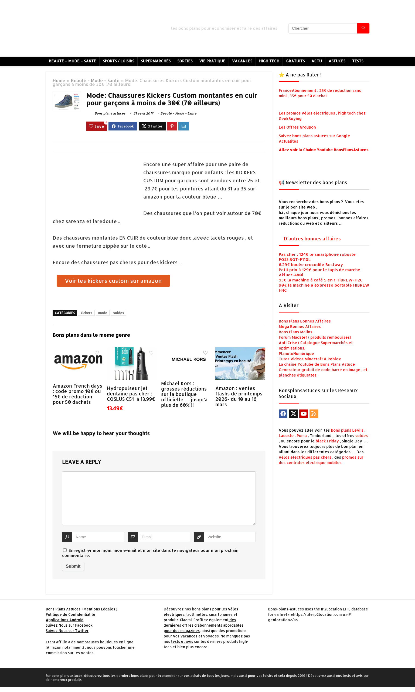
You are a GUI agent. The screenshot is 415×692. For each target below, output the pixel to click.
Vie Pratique (212, 61)
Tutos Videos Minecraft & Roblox (310, 359)
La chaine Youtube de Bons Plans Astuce (317, 364)
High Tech (269, 61)
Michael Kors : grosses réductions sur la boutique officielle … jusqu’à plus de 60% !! (184, 394)
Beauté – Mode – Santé (72, 61)
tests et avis (182, 641)
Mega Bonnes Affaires (300, 326)
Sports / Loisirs (118, 61)
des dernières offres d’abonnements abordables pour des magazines (203, 625)
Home (59, 80)
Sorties (184, 61)
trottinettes (196, 614)
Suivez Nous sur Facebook (69, 625)
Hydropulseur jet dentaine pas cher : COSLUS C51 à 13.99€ (131, 393)
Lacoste (286, 435)
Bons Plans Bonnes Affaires (305, 321)
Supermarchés (156, 61)
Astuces (337, 61)
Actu (316, 61)
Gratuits (295, 61)
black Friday (327, 441)
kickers (86, 313)
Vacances (242, 61)
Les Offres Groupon (298, 127)
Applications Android (65, 619)
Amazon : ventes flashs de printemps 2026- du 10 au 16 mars (239, 396)
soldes (118, 313)
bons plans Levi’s (347, 430)
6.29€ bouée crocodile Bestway (311, 264)
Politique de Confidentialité (71, 614)
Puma (302, 435)
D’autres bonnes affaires (312, 238)
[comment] (159, 498)
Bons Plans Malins (295, 332)
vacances (189, 636)
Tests (357, 61)
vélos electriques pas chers (305, 457)
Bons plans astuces (105, 113)
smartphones (221, 614)
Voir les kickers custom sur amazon (113, 280)
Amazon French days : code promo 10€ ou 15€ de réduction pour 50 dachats (77, 394)
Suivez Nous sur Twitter (67, 630)
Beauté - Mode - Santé (95, 80)
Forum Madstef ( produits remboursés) (315, 337)
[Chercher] (363, 28)
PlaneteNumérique (296, 353)
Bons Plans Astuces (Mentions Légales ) (81, 609)
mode (102, 313)
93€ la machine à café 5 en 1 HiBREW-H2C (321, 280)
